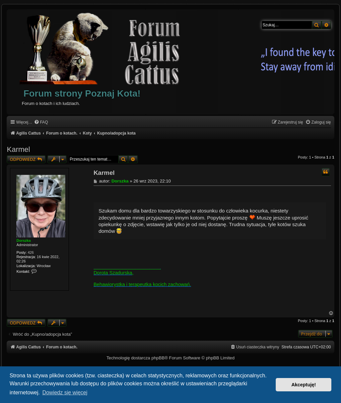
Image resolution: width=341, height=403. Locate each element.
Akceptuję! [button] (303, 384)
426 (31, 252)
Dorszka (23, 240)
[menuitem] (41, 122)
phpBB (158, 357)
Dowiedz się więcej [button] (64, 392)
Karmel (18, 149)
